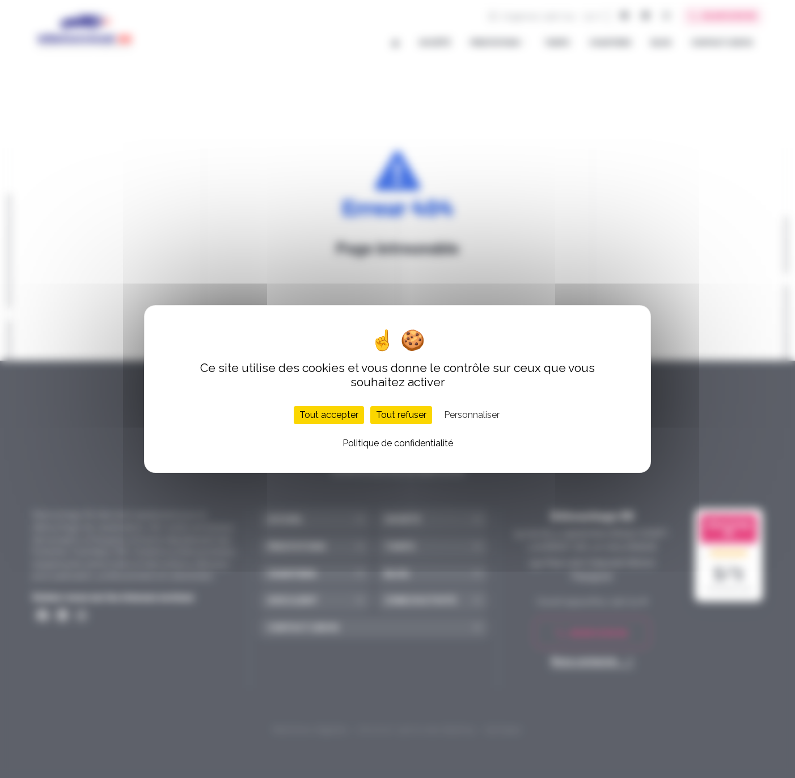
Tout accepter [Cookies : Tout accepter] (328, 414)
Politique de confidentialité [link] (397, 443)
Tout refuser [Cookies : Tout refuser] (401, 414)
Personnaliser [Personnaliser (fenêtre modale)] (472, 414)
